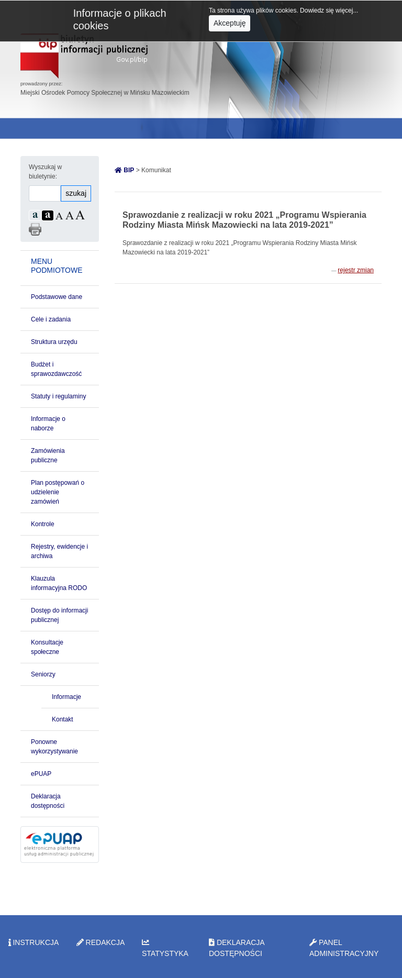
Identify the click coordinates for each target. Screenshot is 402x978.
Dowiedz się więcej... (329, 10)
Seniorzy (43, 674)
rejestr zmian (356, 270)
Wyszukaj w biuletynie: (45, 171)
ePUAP (41, 773)
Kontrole (42, 524)
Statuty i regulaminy (58, 396)
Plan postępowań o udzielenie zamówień (57, 492)
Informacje (66, 697)
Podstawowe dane (56, 297)
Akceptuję (229, 23)
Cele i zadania (51, 319)
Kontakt (62, 719)
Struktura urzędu (54, 342)
